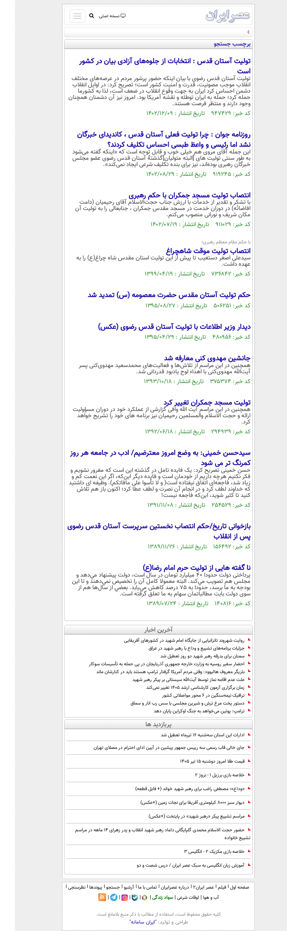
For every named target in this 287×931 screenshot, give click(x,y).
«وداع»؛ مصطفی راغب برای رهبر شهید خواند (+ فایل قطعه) (177, 788)
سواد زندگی (147, 897)
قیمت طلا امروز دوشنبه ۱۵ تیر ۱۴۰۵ (200, 761)
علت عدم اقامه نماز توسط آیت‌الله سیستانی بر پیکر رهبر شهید (176, 679)
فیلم (207, 887)
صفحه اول (224, 887)
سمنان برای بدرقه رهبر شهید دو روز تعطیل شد (190, 656)
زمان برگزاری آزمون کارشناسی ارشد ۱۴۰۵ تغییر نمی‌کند (183, 687)
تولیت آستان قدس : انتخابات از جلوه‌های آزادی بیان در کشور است (149, 66)
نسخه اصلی (97, 16)
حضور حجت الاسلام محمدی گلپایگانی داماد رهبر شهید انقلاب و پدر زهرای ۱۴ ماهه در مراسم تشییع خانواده (147, 834)
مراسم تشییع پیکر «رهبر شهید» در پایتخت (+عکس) (184, 816)
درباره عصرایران (160, 887)
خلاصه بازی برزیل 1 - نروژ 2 (207, 775)
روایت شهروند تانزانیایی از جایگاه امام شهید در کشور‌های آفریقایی (172, 640)
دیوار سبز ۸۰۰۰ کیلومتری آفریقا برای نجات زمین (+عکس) (180, 802)
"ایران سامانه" (128, 922)
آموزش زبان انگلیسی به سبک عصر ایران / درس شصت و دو (178, 865)
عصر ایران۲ (188, 887)
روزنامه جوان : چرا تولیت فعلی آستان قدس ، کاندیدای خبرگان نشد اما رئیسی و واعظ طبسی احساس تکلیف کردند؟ (148, 140)
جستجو (98, 887)
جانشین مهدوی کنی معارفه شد (192, 358)
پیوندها (80, 887)
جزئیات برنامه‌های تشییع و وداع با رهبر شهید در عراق (184, 648)
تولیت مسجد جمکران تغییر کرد (192, 403)
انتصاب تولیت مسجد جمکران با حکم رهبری (174, 195)
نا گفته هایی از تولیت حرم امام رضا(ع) (181, 568)
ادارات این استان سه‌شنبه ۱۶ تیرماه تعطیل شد (190, 735)
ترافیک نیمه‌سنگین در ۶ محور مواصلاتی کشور (191, 695)
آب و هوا (196, 897)
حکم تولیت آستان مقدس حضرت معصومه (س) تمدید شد (154, 295)
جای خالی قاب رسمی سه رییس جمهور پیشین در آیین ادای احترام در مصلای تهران (157, 747)
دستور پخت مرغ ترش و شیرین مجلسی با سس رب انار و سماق (175, 703)
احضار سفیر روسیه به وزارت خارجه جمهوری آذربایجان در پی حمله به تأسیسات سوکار (154, 664)
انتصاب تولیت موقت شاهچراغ (193, 251)
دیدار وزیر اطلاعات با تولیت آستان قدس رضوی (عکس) (159, 327)
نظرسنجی (61, 887)
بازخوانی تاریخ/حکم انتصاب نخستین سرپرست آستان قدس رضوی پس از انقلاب (143, 531)
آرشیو (114, 887)
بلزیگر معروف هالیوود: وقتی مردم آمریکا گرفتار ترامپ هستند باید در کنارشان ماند (158, 671)
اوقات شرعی (173, 897)
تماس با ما (132, 887)
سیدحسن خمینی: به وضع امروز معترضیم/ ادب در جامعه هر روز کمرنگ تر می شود (145, 458)
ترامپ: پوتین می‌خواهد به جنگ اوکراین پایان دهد (187, 711)
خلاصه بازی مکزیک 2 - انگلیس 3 (202, 851)
